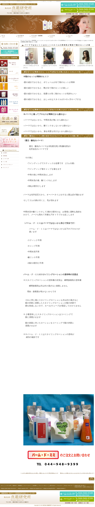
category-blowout (78, 486)
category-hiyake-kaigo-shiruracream (8, 488)
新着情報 (5, 155)
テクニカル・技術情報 (30, 40)
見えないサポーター (68, 485)
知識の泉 (14, 485)
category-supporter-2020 (23, 488)
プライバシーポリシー (8, 164)
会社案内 (5, 152)
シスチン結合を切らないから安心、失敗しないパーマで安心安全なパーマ (40, 473)
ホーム (22, 40)
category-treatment (61, 488)
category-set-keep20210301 (49, 488)
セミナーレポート (27, 485)
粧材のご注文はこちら (88, 486)
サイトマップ (6, 167)
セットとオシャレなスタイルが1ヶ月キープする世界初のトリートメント (55, 40)
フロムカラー (60, 485)
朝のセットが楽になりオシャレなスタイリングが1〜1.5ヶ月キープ (76, 473)
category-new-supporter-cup (36, 488)
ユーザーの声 (6, 158)
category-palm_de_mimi (79, 485)
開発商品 (20, 485)
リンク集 (5, 161)
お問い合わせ (52, 485)
